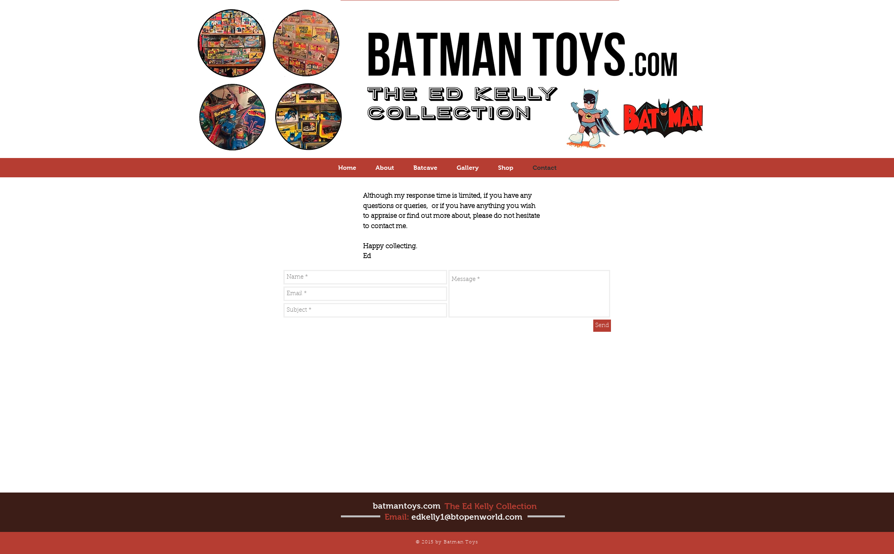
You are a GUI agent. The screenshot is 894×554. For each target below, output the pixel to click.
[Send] (602, 326)
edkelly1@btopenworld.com (466, 516)
